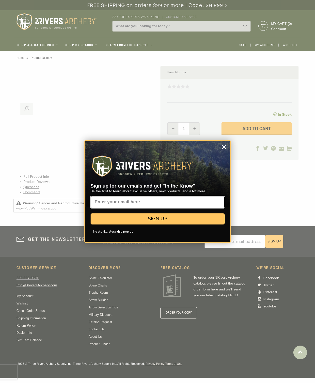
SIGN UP (157, 218)
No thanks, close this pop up (113, 232)
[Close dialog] (224, 147)
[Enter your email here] (158, 202)
